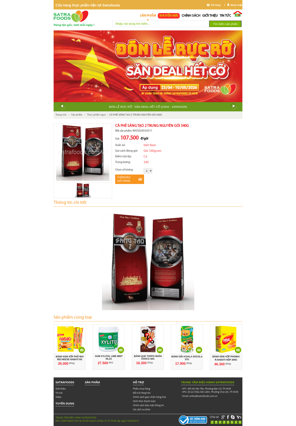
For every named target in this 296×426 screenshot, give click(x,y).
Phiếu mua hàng (141, 388)
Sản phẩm (148, 16)
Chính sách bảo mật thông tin (148, 405)
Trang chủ (60, 114)
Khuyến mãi (169, 16)
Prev (62, 106)
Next (234, 106)
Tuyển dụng (64, 403)
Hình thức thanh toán (144, 401)
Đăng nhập (236, 5)
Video (58, 397)
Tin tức (225, 16)
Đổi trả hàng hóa (141, 392)
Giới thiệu (210, 16)
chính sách (191, 16)
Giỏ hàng (216, 5)
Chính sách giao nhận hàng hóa (149, 397)
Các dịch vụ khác (141, 409)
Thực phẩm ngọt (96, 114)
